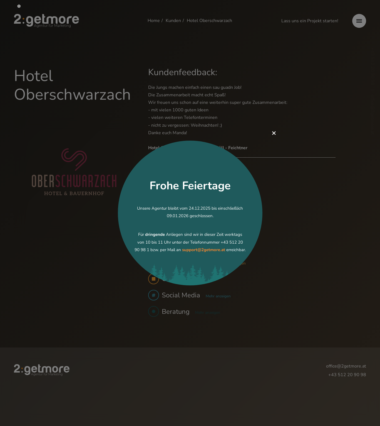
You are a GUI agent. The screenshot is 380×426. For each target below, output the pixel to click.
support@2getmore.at (203, 250)
